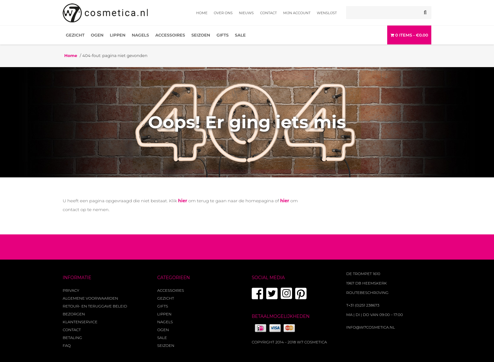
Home (202, 13)
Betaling (72, 337)
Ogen (97, 34)
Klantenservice (80, 321)
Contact (268, 13)
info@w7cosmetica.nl (370, 327)
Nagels (140, 34)
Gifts (222, 34)
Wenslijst (327, 13)
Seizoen (200, 34)
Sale (240, 34)
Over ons (223, 13)
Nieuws (246, 13)
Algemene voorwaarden (90, 298)
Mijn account (297, 13)
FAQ (67, 345)
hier (182, 201)
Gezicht (75, 34)
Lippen (117, 34)
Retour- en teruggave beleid (95, 306)
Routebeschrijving (367, 292)
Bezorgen (74, 314)
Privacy (71, 290)
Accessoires (170, 34)
